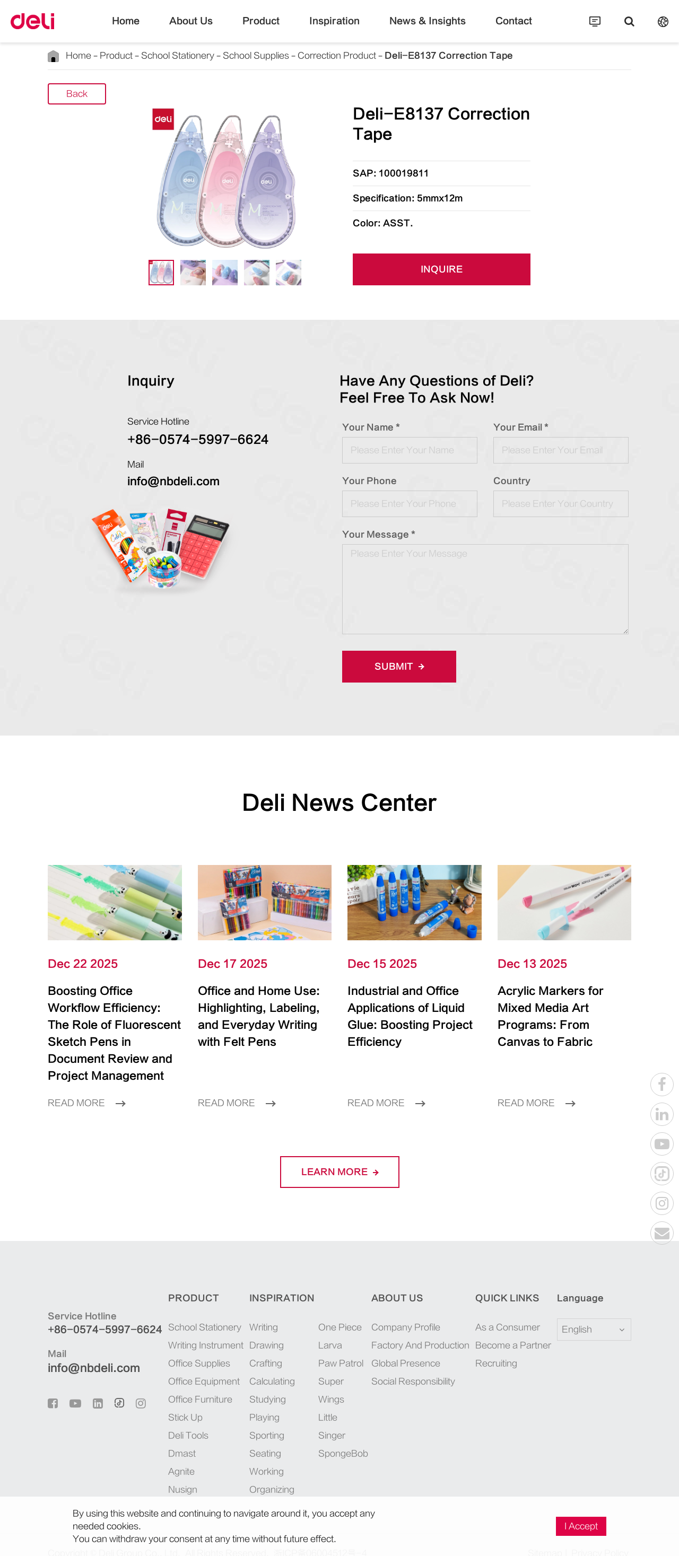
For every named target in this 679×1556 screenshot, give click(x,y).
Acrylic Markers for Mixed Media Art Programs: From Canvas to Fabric (555, 1008)
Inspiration (334, 29)
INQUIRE (441, 270)
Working (256, 1454)
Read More (86, 1086)
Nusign (169, 1473)
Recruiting (493, 1346)
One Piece (330, 1310)
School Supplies (249, 55)
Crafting (255, 1346)
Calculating (262, 1364)
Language (573, 1281)
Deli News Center (340, 803)
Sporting (256, 1418)
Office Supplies (186, 1346)
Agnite (168, 1454)
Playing (254, 1400)
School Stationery (173, 55)
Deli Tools (175, 1418)
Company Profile (399, 1310)
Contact (488, 29)
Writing (253, 1310)
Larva (320, 1328)
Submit (396, 666)
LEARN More (339, 1154)
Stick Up (172, 1400)
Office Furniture (187, 1382)
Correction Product (328, 55)
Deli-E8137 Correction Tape (422, 55)
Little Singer (321, 1409)
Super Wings (321, 1373)
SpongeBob (332, 1436)
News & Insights (414, 29)
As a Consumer (504, 1310)
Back (77, 95)
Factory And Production (414, 1328)
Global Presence (399, 1346)
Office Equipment (191, 1364)
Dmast (168, 1436)
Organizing (261, 1473)
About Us (210, 29)
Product (271, 29)
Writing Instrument (192, 1328)
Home (152, 29)
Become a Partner (510, 1328)
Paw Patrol (330, 1346)
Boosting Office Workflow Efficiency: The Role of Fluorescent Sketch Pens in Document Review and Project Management (113, 1025)
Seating (255, 1436)
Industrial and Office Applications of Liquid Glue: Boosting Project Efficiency (409, 1008)
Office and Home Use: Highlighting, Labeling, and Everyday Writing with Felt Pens (257, 1016)
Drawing (256, 1328)
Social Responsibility (407, 1364)
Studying (257, 1382)
